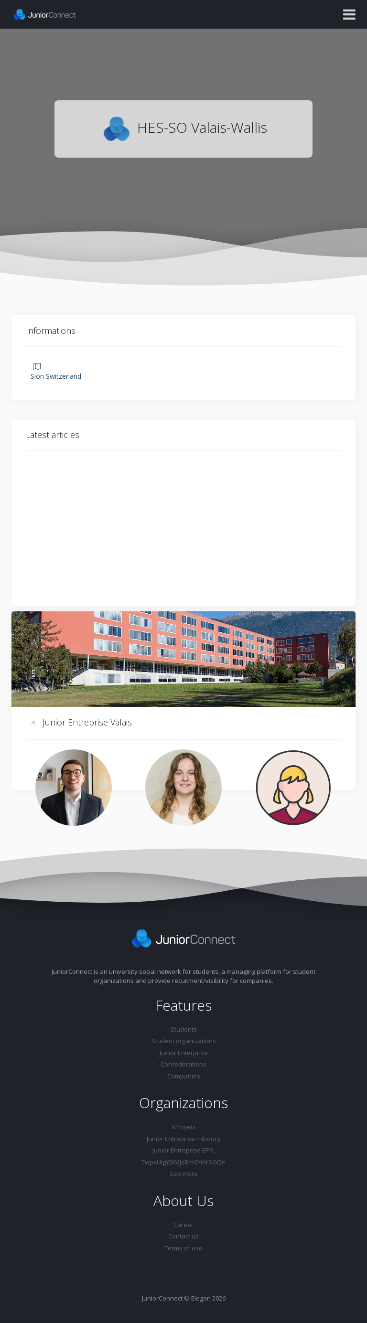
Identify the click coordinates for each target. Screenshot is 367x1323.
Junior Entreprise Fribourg (183, 1138)
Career (183, 1224)
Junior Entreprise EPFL (183, 1150)
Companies (183, 1076)
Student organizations (183, 1040)
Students (184, 1029)
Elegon (201, 1298)
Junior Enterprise (184, 1052)
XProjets (184, 1126)
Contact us (183, 1236)
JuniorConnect (162, 1298)
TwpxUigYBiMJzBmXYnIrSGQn (183, 1162)
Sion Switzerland (56, 372)
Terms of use (183, 1248)
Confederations (183, 1064)
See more (184, 1173)
